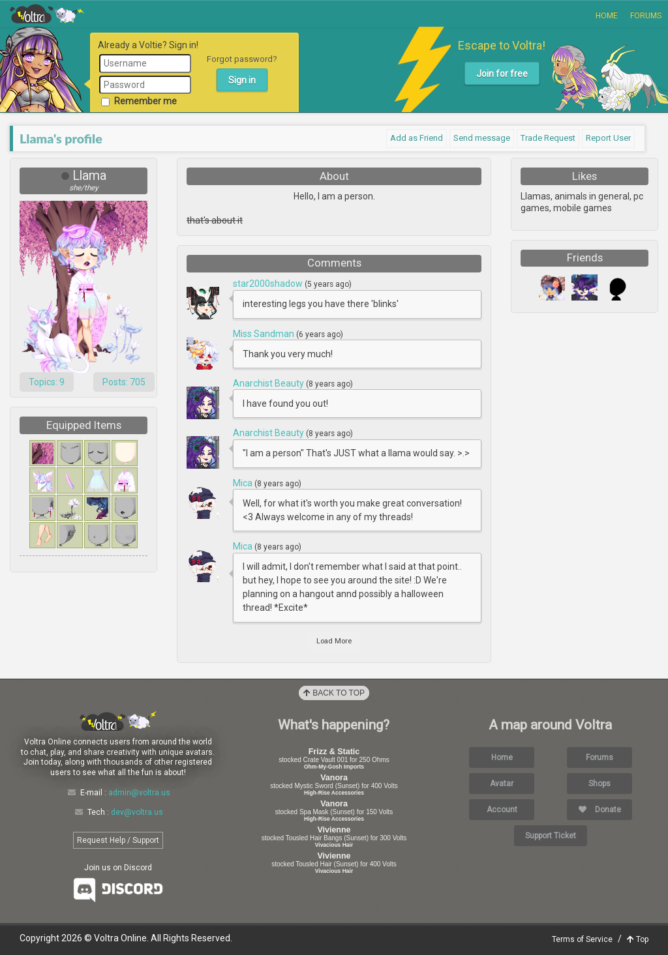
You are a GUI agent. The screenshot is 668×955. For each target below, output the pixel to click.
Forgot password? (242, 59)
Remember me (139, 101)
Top (637, 939)
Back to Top (334, 693)
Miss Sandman (264, 334)
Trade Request (548, 138)
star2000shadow (269, 283)
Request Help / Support (118, 840)
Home (607, 15)
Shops (599, 783)
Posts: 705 (123, 382)
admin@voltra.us (139, 792)
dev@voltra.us (137, 812)
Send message (481, 138)
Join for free (502, 73)
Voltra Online (47, 13)
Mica (243, 483)
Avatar (501, 783)
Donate (600, 809)
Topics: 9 (47, 382)
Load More (334, 641)
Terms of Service (582, 939)
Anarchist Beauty (269, 383)
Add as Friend (416, 138)
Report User (608, 138)
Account (502, 809)
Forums (645, 15)
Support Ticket (550, 835)
